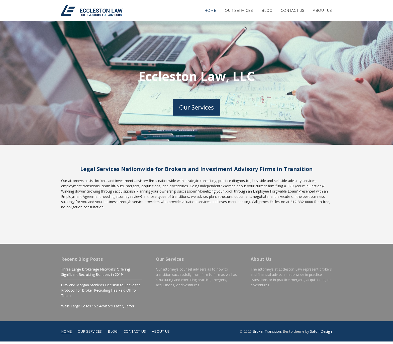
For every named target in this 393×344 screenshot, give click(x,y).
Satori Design (321, 333)
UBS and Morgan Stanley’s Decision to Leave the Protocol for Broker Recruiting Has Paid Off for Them (101, 292)
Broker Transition (267, 333)
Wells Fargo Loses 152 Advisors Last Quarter (97, 308)
